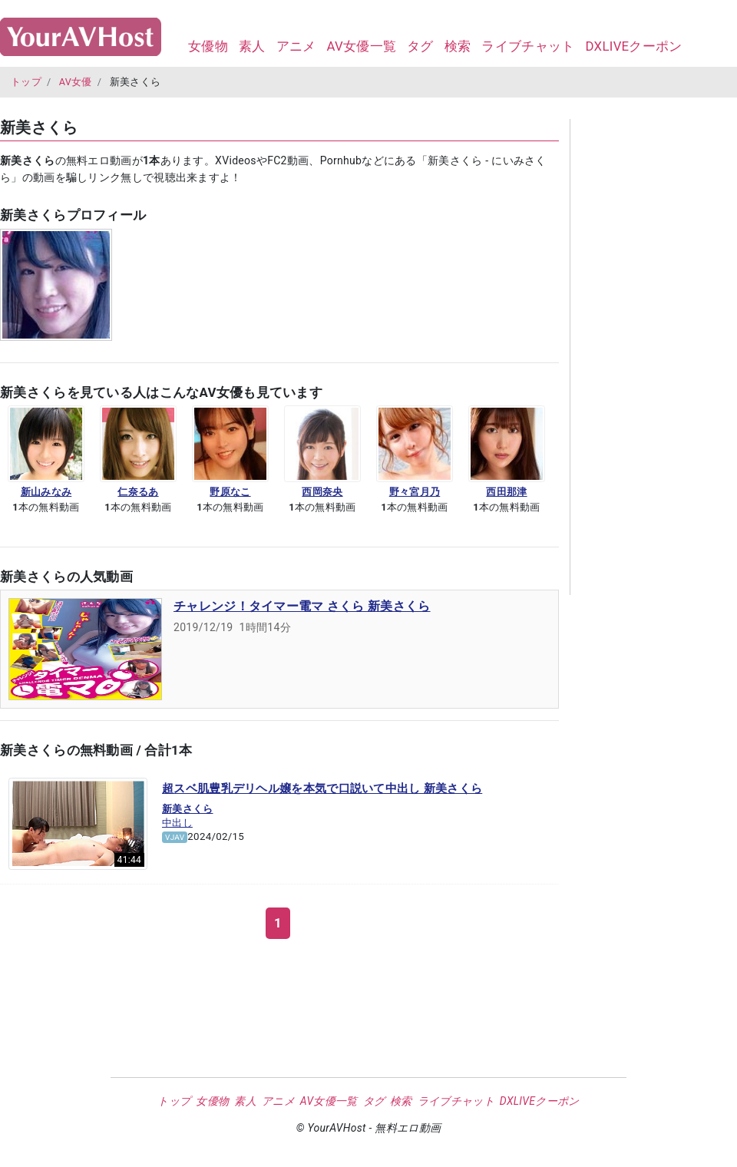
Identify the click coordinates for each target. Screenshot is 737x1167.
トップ (26, 82)
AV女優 (75, 82)
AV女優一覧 (361, 46)
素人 (252, 46)
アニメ (296, 46)
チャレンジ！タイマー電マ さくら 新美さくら (302, 606)
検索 (458, 46)
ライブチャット (527, 46)
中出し (177, 822)
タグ (420, 46)
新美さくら (187, 809)
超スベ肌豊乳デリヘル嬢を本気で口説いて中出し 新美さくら (322, 788)
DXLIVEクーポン (633, 46)
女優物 (208, 46)
